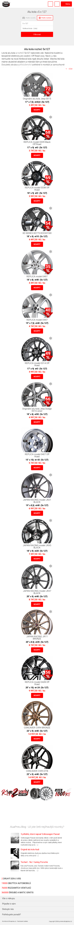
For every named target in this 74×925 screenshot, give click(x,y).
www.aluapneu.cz (66, 921)
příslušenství (25, 64)
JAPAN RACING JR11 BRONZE (37, 637)
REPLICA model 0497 (37, 276)
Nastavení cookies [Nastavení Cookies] (22, 921)
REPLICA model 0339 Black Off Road (37, 143)
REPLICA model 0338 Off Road (37, 188)
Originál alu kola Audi (30, 849)
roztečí (20, 53)
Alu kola (4, 921)
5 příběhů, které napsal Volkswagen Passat (40, 834)
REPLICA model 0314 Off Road (37, 364)
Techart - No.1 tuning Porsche (34, 862)
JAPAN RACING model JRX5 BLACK (37, 546)
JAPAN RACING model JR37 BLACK (37, 592)
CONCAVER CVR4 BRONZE (37, 727)
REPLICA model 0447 (37, 320)
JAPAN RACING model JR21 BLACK (37, 501)
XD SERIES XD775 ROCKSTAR (37, 233)
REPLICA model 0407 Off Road (37, 455)
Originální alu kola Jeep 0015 (37, 98)
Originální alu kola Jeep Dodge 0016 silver (37, 409)
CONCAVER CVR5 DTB (37, 771)
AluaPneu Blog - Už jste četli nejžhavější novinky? (37, 826)
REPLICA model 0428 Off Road (37, 683)
